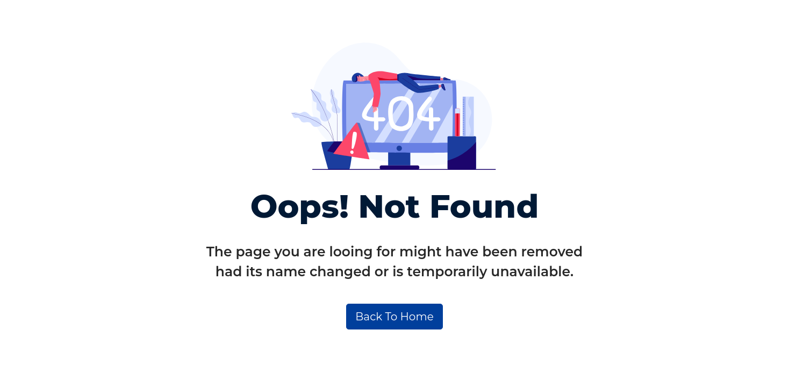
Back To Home (394, 316)
